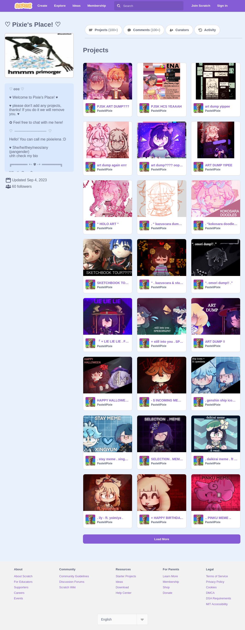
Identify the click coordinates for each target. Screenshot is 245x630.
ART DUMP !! (215, 341)
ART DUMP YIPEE (219, 165)
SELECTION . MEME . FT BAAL (167, 459)
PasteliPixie (104, 110)
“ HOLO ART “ (108, 224)
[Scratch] (23, 6)
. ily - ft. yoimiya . (110, 518)
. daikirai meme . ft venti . (221, 459)
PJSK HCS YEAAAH (166, 106)
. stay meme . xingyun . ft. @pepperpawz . (113, 459)
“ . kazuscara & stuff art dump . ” (167, 283)
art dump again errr (112, 165)
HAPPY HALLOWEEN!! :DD (113, 400)
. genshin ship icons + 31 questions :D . (221, 400)
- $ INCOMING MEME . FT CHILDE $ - (167, 400)
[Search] (118, 5)
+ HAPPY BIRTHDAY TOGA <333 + (167, 518)
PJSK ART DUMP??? (113, 106)
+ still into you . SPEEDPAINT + (167, 341)
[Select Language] (122, 619)
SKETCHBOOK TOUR (113, 283)
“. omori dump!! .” (219, 283)
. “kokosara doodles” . (221, 224)
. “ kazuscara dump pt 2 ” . (167, 224)
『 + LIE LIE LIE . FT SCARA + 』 (113, 341)
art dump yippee (217, 106)
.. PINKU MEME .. (218, 518)
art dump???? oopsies (167, 165)
